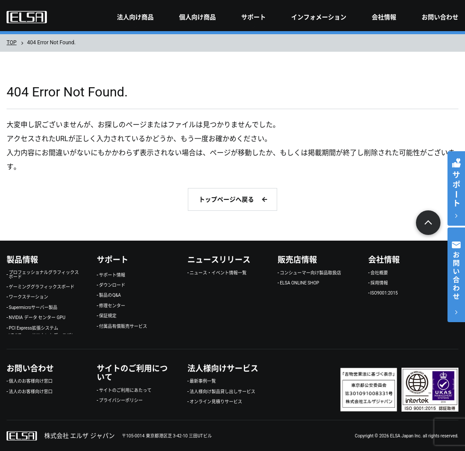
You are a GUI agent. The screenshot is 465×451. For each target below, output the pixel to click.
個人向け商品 (197, 17)
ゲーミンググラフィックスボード (41, 287)
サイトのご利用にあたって (125, 390)
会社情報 (384, 17)
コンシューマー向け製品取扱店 (310, 273)
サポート (253, 17)
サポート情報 (112, 275)
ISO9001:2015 (384, 293)
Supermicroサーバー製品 (33, 307)
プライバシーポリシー (121, 400)
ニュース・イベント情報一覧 (218, 273)
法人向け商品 (135, 17)
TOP (12, 42)
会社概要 (379, 273)
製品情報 (22, 259)
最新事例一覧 (203, 381)
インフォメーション (318, 17)
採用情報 (379, 283)
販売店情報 (297, 259)
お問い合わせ (440, 17)
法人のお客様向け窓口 (31, 392)
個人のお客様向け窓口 (31, 381)
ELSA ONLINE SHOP (299, 283)
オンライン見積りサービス (216, 402)
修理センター (112, 306)
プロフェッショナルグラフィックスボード (44, 274)
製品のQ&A (110, 295)
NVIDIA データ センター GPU (37, 318)
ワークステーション (28, 297)
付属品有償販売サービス (123, 326)
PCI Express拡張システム (33, 328)
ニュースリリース (218, 259)
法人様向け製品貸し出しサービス (222, 392)
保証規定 (107, 316)
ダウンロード (112, 285)
